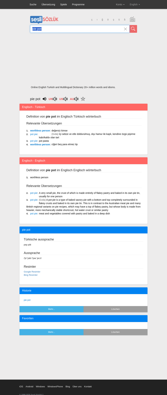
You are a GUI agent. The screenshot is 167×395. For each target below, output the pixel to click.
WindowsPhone (55, 386)
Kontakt (88, 386)
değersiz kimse (59, 130)
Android (29, 386)
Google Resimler (32, 271)
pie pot (27, 300)
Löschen (115, 309)
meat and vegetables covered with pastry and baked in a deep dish (74, 213)
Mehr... (51, 309)
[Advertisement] (83, 60)
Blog (68, 386)
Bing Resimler (31, 275)
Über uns (77, 386)
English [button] (135, 4)
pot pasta (44, 140)
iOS (21, 386)
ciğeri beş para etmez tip (65, 144)
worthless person (40, 130)
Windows (40, 386)
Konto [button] (120, 4)
